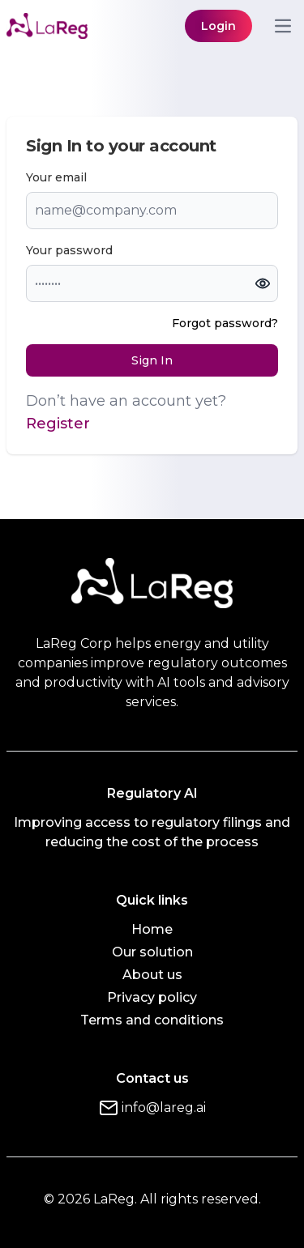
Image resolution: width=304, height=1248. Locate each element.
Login (218, 26)
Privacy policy (152, 997)
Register (58, 423)
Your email (56, 177)
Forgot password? (225, 323)
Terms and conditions (152, 1020)
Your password (69, 250)
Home (152, 929)
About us (152, 974)
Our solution (152, 952)
